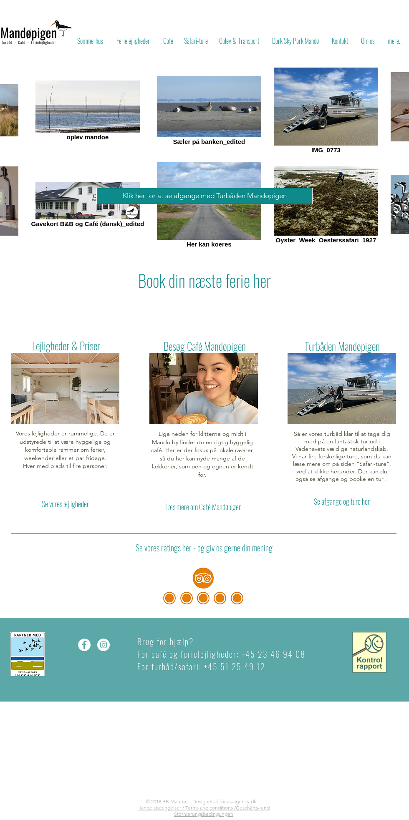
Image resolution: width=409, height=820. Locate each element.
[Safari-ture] (196, 41)
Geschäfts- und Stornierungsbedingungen (222, 811)
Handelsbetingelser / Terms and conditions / (186, 808)
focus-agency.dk (238, 801)
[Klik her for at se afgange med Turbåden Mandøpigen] (204, 196)
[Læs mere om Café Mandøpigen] (203, 507)
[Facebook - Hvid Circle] (84, 645)
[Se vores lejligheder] (65, 504)
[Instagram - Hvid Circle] (103, 645)
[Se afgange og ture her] (341, 501)
